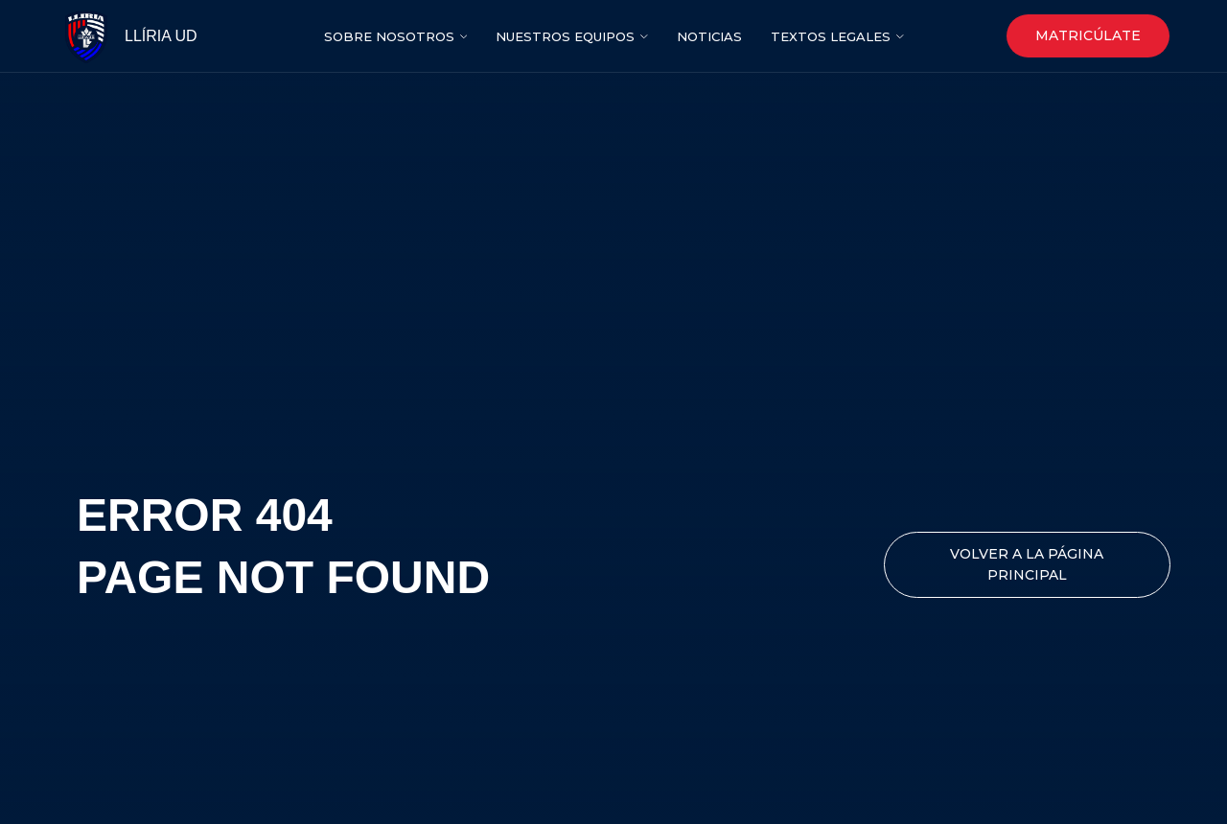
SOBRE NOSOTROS (389, 36)
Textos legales (831, 36)
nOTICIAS (709, 36)
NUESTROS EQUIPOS (565, 36)
